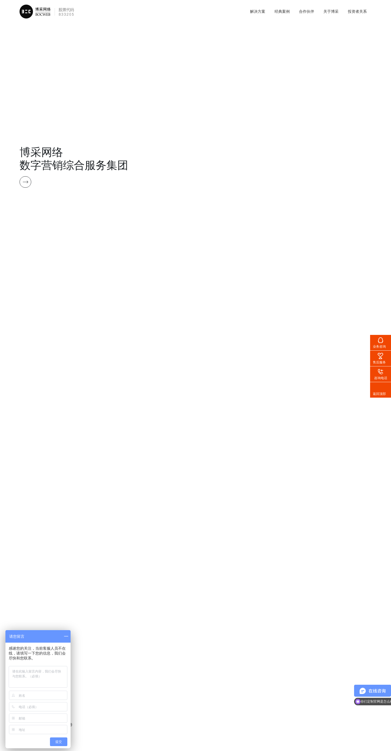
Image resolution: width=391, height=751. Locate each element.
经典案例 (282, 11)
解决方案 (257, 11)
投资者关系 (357, 11)
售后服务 (379, 362)
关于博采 (331, 11)
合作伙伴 (306, 11)
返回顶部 (379, 394)
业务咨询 (379, 346)
